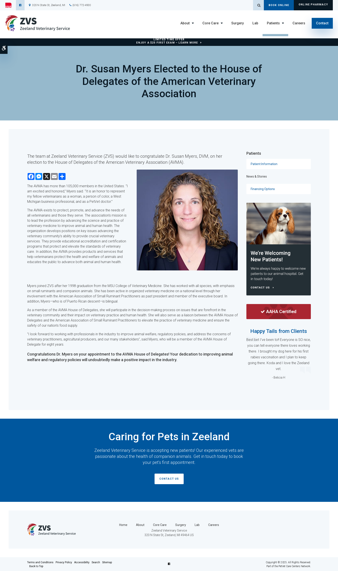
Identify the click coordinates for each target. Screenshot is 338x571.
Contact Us (169, 478)
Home (123, 524)
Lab (255, 23)
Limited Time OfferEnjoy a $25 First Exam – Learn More (167, 41)
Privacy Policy (64, 561)
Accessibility (81, 561)
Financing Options (263, 189)
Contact (322, 23)
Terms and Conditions (40, 561)
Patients (273, 23)
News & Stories (256, 176)
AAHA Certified (278, 311)
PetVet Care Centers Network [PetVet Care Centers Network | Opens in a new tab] (294, 565)
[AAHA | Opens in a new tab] (10, 5)
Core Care (210, 23)
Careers (299, 23)
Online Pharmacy (313, 5)
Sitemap (107, 561)
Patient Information (264, 164)
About (185, 23)
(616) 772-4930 (81, 5)
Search (96, 561)
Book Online (279, 5)
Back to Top (36, 565)
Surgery (237, 23)
